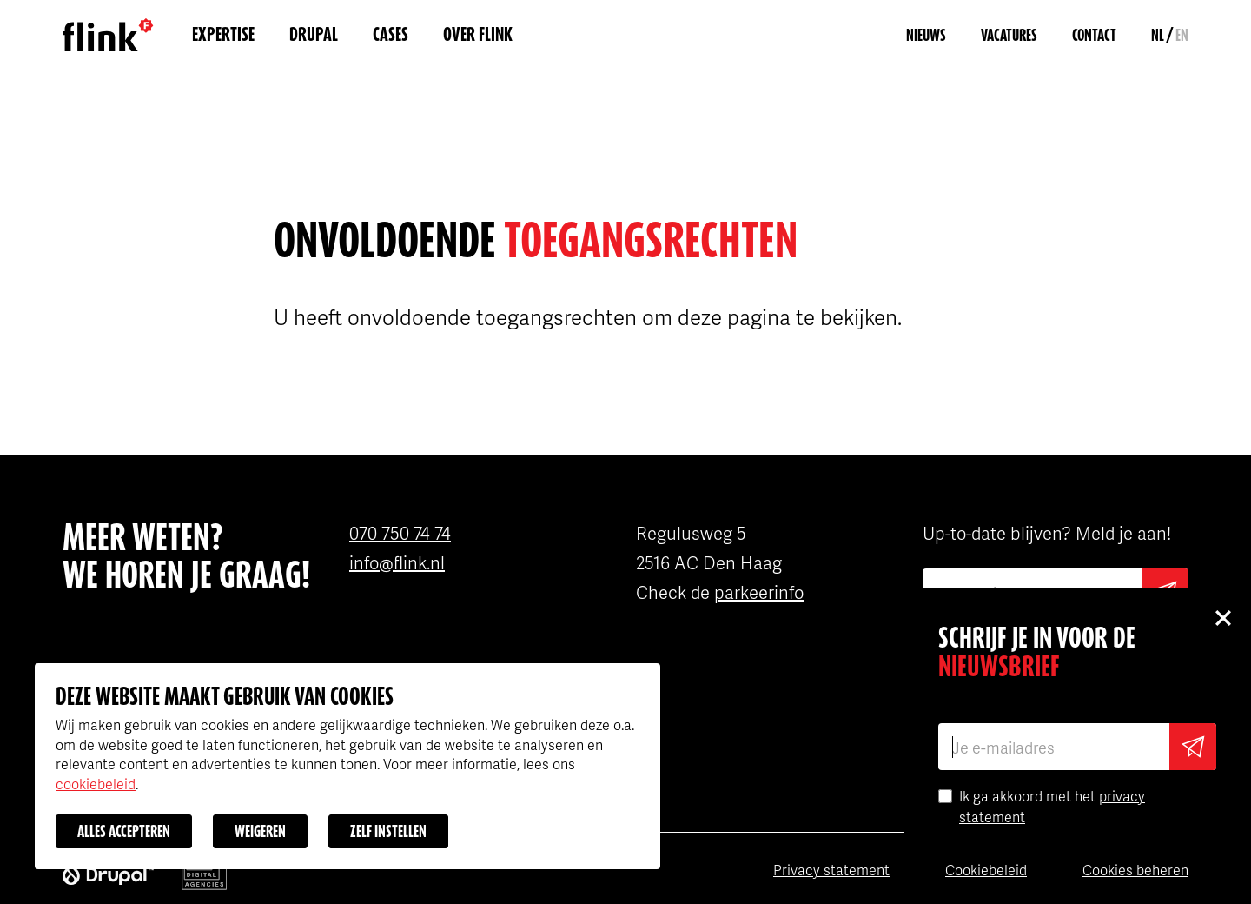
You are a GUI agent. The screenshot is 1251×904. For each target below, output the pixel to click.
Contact (1094, 35)
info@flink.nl (397, 562)
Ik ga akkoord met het (1052, 806)
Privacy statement (831, 870)
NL (1157, 35)
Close (1222, 617)
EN (1181, 35)
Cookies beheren (1135, 870)
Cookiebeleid (986, 870)
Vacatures (1009, 35)
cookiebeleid (96, 784)
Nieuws (926, 35)
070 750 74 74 (400, 533)
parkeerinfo (759, 592)
